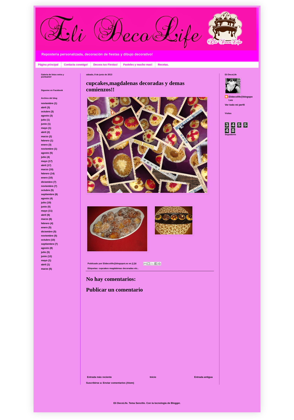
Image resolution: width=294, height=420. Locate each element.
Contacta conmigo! (76, 64)
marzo (44, 136)
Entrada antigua (203, 377)
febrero (45, 140)
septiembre (47, 194)
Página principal (48, 64)
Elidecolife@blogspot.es (241, 98)
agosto (45, 115)
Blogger (175, 403)
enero (44, 144)
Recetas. (163, 64)
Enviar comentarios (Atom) (118, 382)
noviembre (47, 103)
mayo (44, 128)
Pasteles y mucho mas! (137, 64)
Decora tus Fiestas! (105, 64)
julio (43, 119)
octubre (45, 111)
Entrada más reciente (99, 377)
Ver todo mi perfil (235, 104)
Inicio (153, 377)
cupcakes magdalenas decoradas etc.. (119, 268)
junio (44, 123)
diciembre (46, 182)
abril (43, 107)
